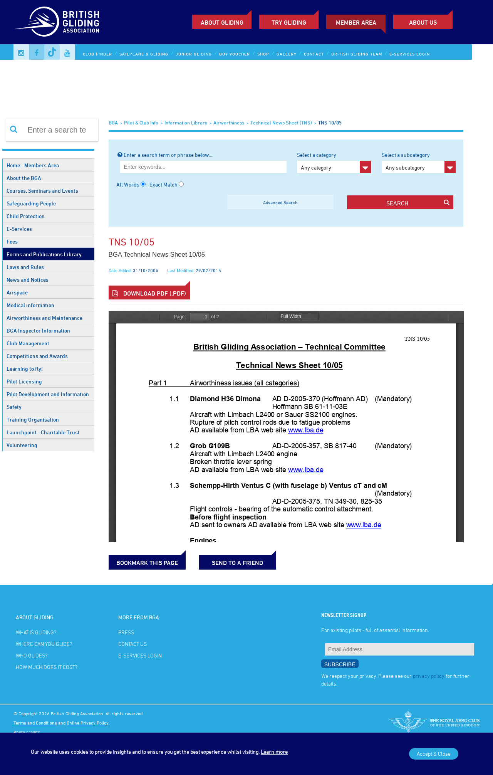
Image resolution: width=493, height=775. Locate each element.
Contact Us (132, 644)
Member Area (356, 22)
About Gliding (222, 22)
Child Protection (26, 216)
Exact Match (163, 184)
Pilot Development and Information (48, 394)
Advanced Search (280, 202)
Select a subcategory (419, 162)
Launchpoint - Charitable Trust (43, 432)
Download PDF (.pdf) (149, 293)
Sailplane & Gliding (143, 53)
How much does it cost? (46, 667)
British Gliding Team (356, 53)
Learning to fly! (25, 368)
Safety (14, 406)
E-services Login (409, 53)
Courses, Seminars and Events (42, 190)
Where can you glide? (44, 644)
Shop (263, 53)
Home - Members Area (33, 165)
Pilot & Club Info (141, 122)
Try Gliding (289, 22)
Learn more (274, 751)
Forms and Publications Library (44, 254)
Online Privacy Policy (88, 722)
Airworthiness (228, 122)
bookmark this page (147, 562)
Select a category (334, 162)
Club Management (28, 343)
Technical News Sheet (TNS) (281, 122)
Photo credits (26, 732)
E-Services (19, 228)
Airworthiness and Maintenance (44, 317)
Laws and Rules (25, 267)
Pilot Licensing (24, 381)
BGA (113, 122)
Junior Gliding (194, 53)
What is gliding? (36, 632)
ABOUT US (423, 22)
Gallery (287, 53)
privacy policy (428, 675)
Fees (12, 241)
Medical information (30, 305)
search (417, 203)
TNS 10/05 (330, 122)
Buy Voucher (234, 53)
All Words (127, 184)
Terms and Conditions (35, 722)
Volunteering (22, 445)
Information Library (185, 122)
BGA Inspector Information (38, 330)
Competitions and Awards (37, 356)
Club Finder (97, 53)
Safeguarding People (31, 203)
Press (126, 632)
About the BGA (24, 178)
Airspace (17, 292)
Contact (314, 53)
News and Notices (28, 279)
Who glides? (31, 655)
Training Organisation (33, 419)
